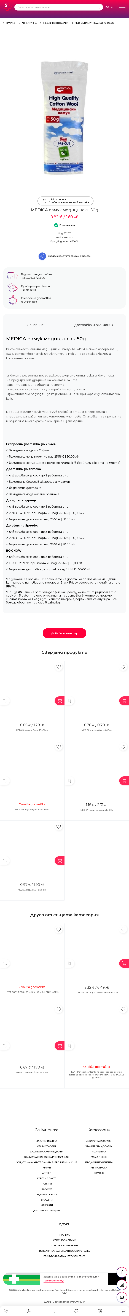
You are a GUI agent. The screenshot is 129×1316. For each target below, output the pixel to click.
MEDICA (68, 237)
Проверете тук (54, 1280)
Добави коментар (64, 633)
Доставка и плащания (93, 325)
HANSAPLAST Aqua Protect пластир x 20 (97, 992)
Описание (35, 325)
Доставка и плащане (46, 1210)
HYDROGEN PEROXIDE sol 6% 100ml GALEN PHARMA (32, 992)
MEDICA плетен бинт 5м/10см (32, 1072)
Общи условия (47, 1146)
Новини (47, 1183)
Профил (65, 1235)
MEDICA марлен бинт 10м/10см (32, 730)
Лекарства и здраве (98, 1141)
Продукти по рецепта (99, 1162)
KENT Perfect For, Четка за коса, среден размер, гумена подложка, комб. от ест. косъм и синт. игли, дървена (96, 1075)
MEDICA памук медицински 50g (94, 23)
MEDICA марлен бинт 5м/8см (97, 730)
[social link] (122, 1272)
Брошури (47, 1199)
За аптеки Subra (47, 1141)
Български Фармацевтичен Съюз (64, 1256)
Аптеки (46, 1173)
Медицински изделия (55, 23)
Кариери (47, 1189)
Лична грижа (29, 23)
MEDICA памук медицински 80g (96, 810)
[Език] (109, 7)
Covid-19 (99, 1173)
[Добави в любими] (59, 667)
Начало (10, 23)
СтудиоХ (79, 1301)
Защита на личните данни (46, 1151)
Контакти (47, 1205)
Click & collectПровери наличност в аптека (65, 201)
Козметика (99, 1151)
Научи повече (28, 289)
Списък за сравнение (64, 1245)
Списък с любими (64, 1240)
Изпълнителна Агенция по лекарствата (64, 1251)
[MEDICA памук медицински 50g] (64, 117)
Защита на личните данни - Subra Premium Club (47, 1162)
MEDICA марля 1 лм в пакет (32, 890)
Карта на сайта (46, 1178)
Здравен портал (47, 1194)
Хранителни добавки (98, 1146)
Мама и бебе (99, 1157)
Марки (47, 1167)
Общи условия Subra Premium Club (46, 1157)
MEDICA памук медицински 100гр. (32, 809)
